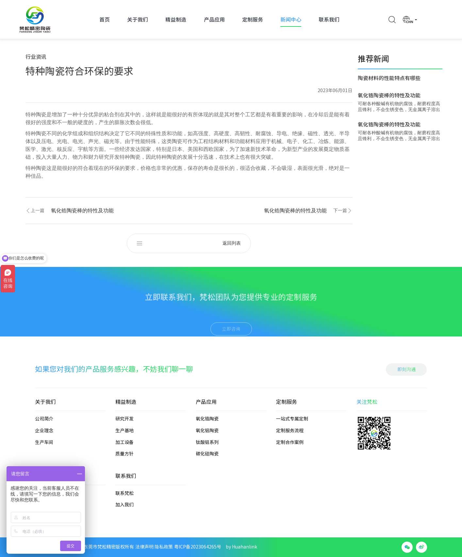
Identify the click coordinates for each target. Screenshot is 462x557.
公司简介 (44, 449)
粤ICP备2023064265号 (197, 547)
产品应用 (214, 19)
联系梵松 (124, 523)
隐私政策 (164, 547)
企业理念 (44, 460)
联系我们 (329, 19)
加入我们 (124, 534)
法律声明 (144, 547)
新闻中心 (290, 19)
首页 (104, 19)
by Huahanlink (241, 547)
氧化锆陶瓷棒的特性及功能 (82, 210)
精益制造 (175, 19)
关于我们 (137, 19)
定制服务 (252, 19)
